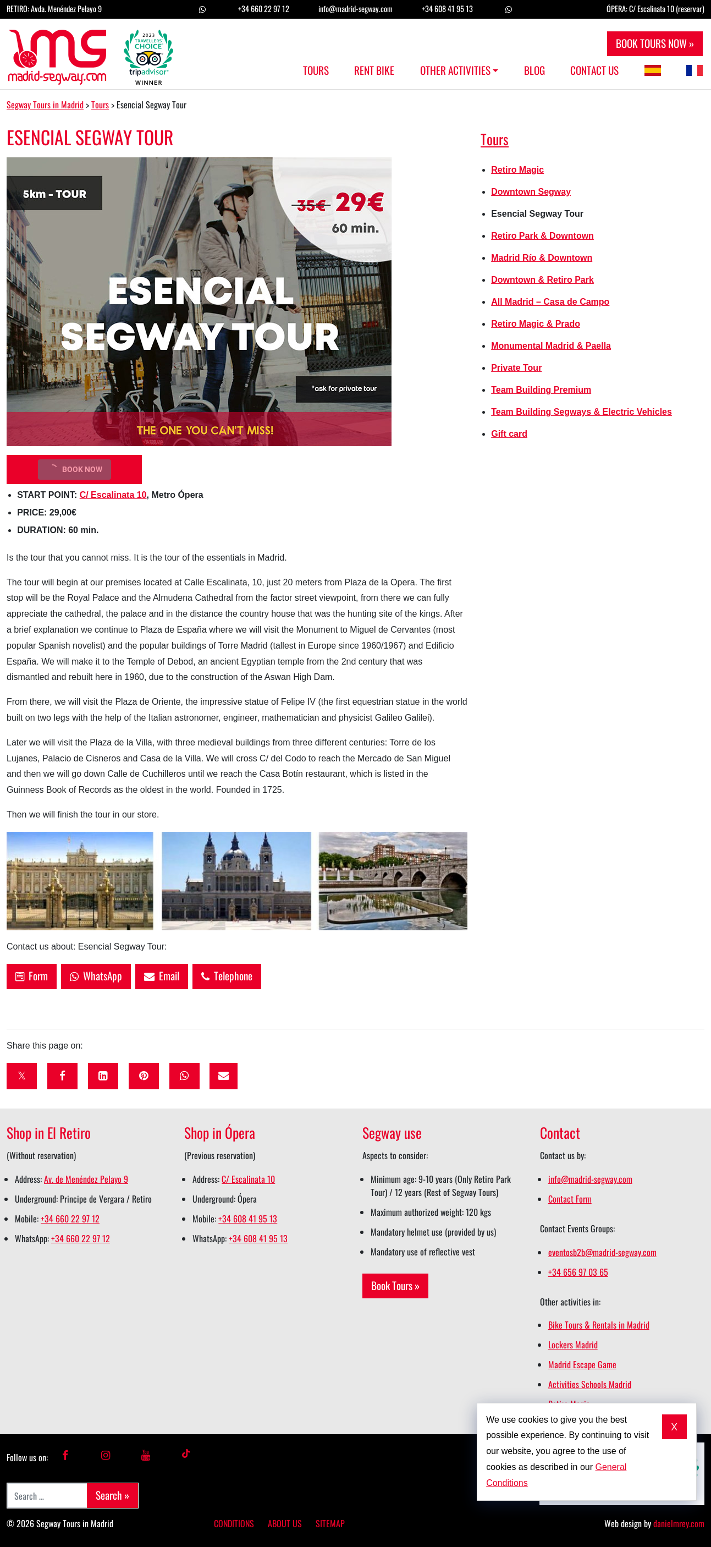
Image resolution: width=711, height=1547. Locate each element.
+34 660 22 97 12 (263, 8)
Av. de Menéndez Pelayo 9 (86, 1179)
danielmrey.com (678, 1523)
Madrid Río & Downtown (541, 257)
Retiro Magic (517, 169)
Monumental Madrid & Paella (551, 345)
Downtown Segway (531, 191)
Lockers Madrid (573, 1344)
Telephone (226, 976)
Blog (534, 70)
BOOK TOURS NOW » (655, 43)
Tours (316, 70)
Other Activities (455, 70)
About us (285, 1523)
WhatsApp (96, 976)
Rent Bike (374, 70)
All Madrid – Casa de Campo (550, 301)
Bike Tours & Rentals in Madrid (598, 1324)
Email (161, 976)
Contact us (594, 70)
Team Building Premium (541, 389)
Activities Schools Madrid (589, 1384)
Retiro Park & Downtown (542, 235)
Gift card (509, 433)
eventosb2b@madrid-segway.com (602, 1252)
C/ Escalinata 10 (113, 495)
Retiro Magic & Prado (535, 323)
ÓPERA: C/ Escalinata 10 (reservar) (655, 8)
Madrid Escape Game (582, 1364)
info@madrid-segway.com (355, 8)
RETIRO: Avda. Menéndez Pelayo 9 (54, 8)
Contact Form (570, 1198)
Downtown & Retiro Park (542, 279)
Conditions (234, 1523)
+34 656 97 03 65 (578, 1272)
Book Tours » (395, 1285)
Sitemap (330, 1523)
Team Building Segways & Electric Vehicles (581, 411)
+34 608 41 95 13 (447, 8)
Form (31, 976)
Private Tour (516, 367)
